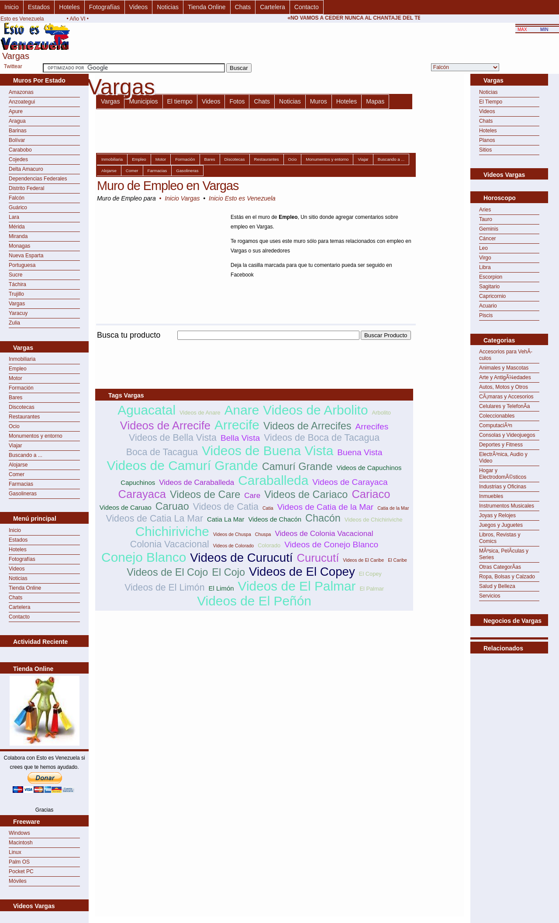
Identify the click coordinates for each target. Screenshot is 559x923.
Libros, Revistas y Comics (500, 538)
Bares (15, 397)
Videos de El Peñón (254, 601)
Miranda (18, 236)
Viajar (15, 445)
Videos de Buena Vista (267, 450)
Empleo (18, 369)
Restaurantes (24, 417)
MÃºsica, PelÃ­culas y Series (503, 554)
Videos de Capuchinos (368, 467)
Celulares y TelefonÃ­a (504, 406)
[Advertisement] (254, 345)
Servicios (489, 596)
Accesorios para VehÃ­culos (505, 355)
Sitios (485, 150)
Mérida (17, 227)
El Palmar (372, 588)
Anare (241, 410)
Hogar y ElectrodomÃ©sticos (502, 473)
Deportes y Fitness (501, 445)
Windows (19, 833)
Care (252, 495)
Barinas (18, 131)
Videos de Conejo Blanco (331, 544)
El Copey (370, 573)
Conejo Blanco (143, 557)
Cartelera (272, 6)
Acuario (488, 306)
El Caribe (397, 560)
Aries (485, 210)
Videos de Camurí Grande (182, 465)
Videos (138, 6)
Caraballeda (273, 480)
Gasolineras (23, 494)
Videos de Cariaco (306, 494)
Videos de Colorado (233, 545)
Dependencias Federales (38, 179)
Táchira (17, 284)
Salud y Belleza (497, 586)
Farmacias (21, 484)
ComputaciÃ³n (495, 425)
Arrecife (236, 425)
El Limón (221, 588)
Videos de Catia (226, 506)
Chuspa (263, 534)
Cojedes (18, 159)
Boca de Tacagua (162, 452)
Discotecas (22, 407)
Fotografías (104, 6)
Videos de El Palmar (297, 586)
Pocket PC (21, 871)
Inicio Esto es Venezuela (242, 198)
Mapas (375, 101)
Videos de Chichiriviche (374, 519)
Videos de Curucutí (241, 557)
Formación (21, 388)
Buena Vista (359, 452)
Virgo (485, 258)
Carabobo (20, 150)
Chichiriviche (172, 531)
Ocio (14, 426)
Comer (16, 474)
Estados (39, 6)
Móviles (18, 881)
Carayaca (142, 494)
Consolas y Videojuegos (507, 435)
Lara (14, 217)
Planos (487, 140)
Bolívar (17, 140)
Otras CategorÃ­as (500, 567)
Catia (267, 508)
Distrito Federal (26, 188)
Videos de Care (205, 494)
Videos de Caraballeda (196, 482)
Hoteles (69, 6)
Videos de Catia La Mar (155, 518)
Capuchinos (138, 482)
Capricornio (492, 296)
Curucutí (318, 558)
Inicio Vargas (182, 198)
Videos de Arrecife (165, 425)
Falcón (16, 198)
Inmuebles (491, 496)
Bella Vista (240, 437)
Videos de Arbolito (315, 410)
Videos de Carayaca (349, 482)
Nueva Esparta (26, 255)
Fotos (237, 101)
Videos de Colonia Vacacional (324, 533)
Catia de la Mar (393, 508)
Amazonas (21, 92)
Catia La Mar (225, 519)
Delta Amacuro (26, 169)
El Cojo (228, 572)
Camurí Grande (297, 466)
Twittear (13, 66)
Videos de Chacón (274, 519)
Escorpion (490, 277)
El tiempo (180, 101)
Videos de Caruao (126, 507)
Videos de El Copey (302, 571)
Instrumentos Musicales (506, 506)
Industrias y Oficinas (502, 487)
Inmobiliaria (22, 359)
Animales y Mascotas (503, 368)
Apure (16, 111)
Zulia (14, 323)
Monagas (19, 246)
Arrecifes (372, 426)
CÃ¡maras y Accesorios (506, 397)
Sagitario (489, 286)
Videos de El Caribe (363, 560)
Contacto (306, 6)
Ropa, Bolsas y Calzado (507, 577)
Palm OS (19, 862)
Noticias (168, 6)
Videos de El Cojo (167, 572)
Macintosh (21, 843)
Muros (318, 101)
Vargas (17, 304)
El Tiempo (490, 102)
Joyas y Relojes (497, 515)
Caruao (172, 506)
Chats (243, 6)
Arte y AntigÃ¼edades (505, 377)
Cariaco (371, 494)
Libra (485, 267)
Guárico (18, 207)
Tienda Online (207, 6)
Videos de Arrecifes (307, 426)
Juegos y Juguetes (501, 525)
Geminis (488, 229)
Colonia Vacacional (169, 544)
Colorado (269, 545)
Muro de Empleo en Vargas (167, 186)
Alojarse (18, 465)
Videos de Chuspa (232, 534)
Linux (15, 852)
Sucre (15, 275)
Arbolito (381, 412)
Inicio (11, 6)
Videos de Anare (200, 412)
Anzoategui (22, 102)
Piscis (486, 315)
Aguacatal (146, 410)
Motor (15, 378)
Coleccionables (496, 416)
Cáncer (487, 238)
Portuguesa (22, 265)
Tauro (485, 219)
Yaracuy (18, 313)
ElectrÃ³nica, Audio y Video (503, 457)
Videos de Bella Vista (173, 437)
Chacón (323, 518)
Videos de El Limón (164, 587)
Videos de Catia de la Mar (325, 507)
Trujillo (16, 294)
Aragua (17, 121)
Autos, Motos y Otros (503, 387)
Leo (483, 248)
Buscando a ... (25, 455)
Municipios (143, 101)
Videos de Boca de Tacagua (322, 437)
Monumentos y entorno (35, 436)
